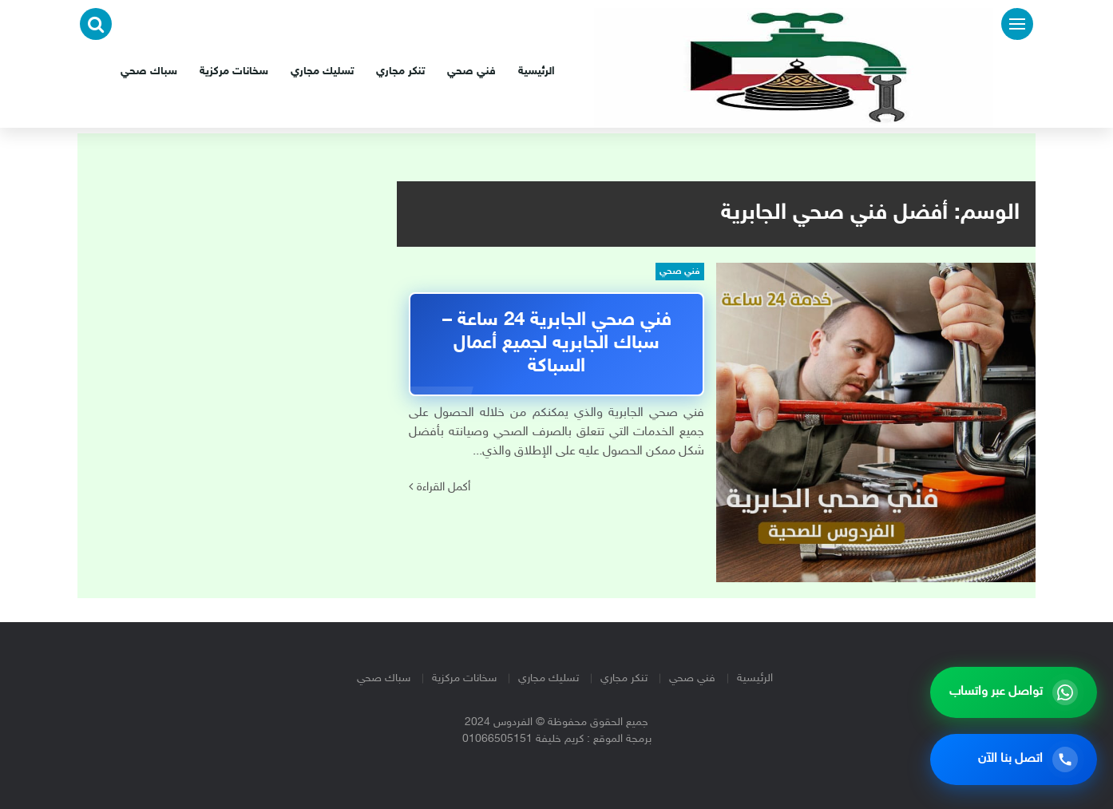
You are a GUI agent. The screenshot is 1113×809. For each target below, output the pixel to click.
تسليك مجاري (322, 71)
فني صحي (471, 71)
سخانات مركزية (234, 71)
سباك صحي (149, 71)
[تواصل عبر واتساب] (1013, 692)
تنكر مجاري (400, 71)
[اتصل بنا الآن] (1013, 759)
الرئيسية (536, 71)
